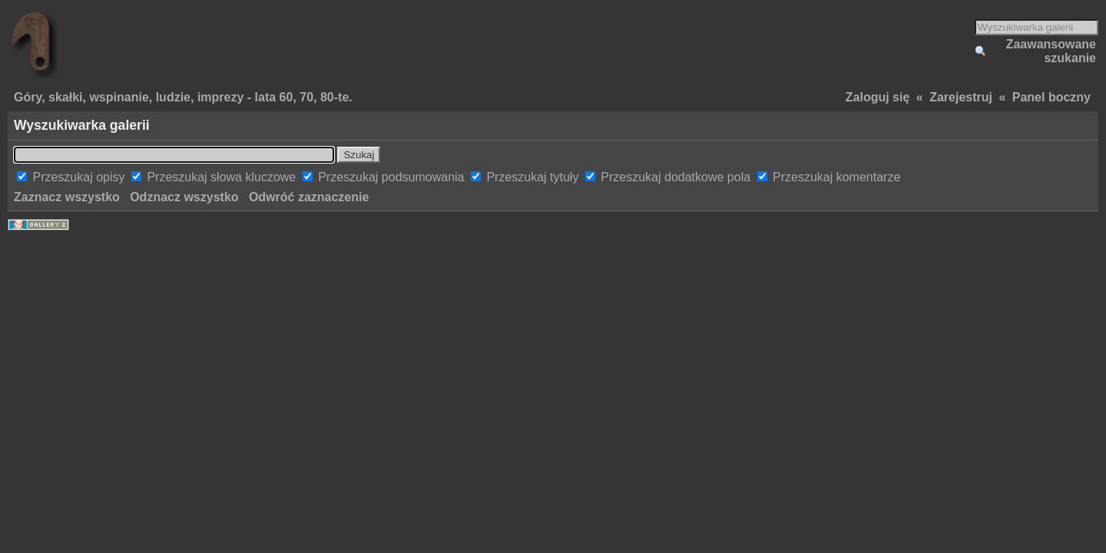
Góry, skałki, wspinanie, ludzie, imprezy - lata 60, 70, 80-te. (183, 97)
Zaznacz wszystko (67, 197)
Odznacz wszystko (184, 197)
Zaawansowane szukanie (1051, 51)
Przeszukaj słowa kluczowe (223, 177)
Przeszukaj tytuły (533, 177)
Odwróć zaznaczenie (309, 197)
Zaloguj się (878, 97)
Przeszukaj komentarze (836, 177)
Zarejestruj (960, 97)
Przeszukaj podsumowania (393, 177)
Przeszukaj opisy (80, 177)
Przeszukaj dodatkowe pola (677, 177)
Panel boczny (1051, 97)
